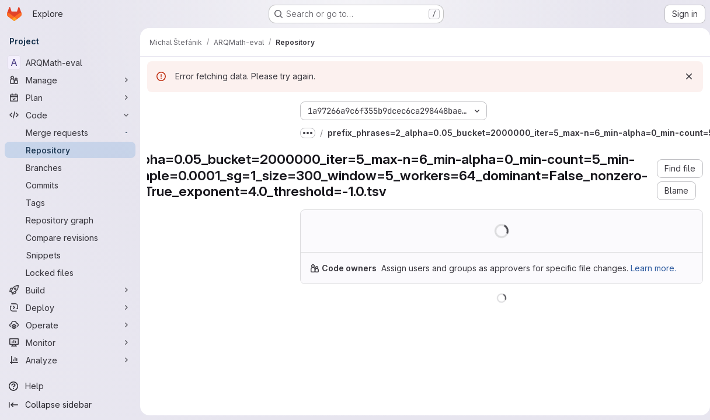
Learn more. (653, 268)
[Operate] (70, 325)
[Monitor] (70, 342)
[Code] (70, 115)
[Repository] (70, 150)
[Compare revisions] (70, 237)
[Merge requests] (70, 132)
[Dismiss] (684, 76)
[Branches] (70, 167)
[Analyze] (70, 360)
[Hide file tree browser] (156, 108)
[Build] (70, 290)
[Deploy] (70, 307)
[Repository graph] (70, 220)
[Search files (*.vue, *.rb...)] (214, 132)
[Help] (70, 386)
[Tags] (70, 202)
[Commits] (70, 185)
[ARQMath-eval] (70, 62)
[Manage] (70, 80)
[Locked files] (70, 272)
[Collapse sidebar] (70, 405)
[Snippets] (70, 255)
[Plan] (70, 97)
